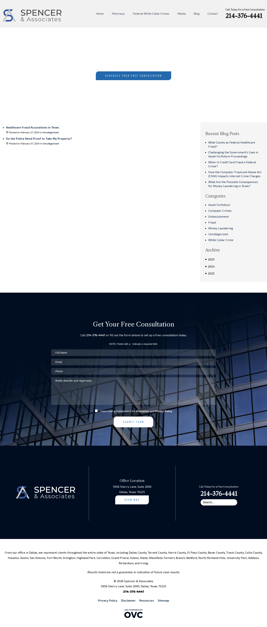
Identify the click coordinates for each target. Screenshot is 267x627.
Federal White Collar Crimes (151, 13)
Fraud (212, 222)
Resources (146, 600)
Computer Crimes (220, 210)
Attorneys (118, 13)
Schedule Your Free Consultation (133, 75)
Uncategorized (50, 132)
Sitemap (163, 600)
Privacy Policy (163, 411)
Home (100, 13)
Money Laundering (220, 228)
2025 (210, 259)
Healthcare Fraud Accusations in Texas (32, 127)
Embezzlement (218, 216)
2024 (210, 266)
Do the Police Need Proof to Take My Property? (39, 138)
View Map (132, 499)
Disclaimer (142, 411)
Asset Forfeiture (219, 204)
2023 (209, 273)
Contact (213, 13)
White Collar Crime (220, 240)
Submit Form (133, 422)
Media (181, 13)
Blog (197, 13)
